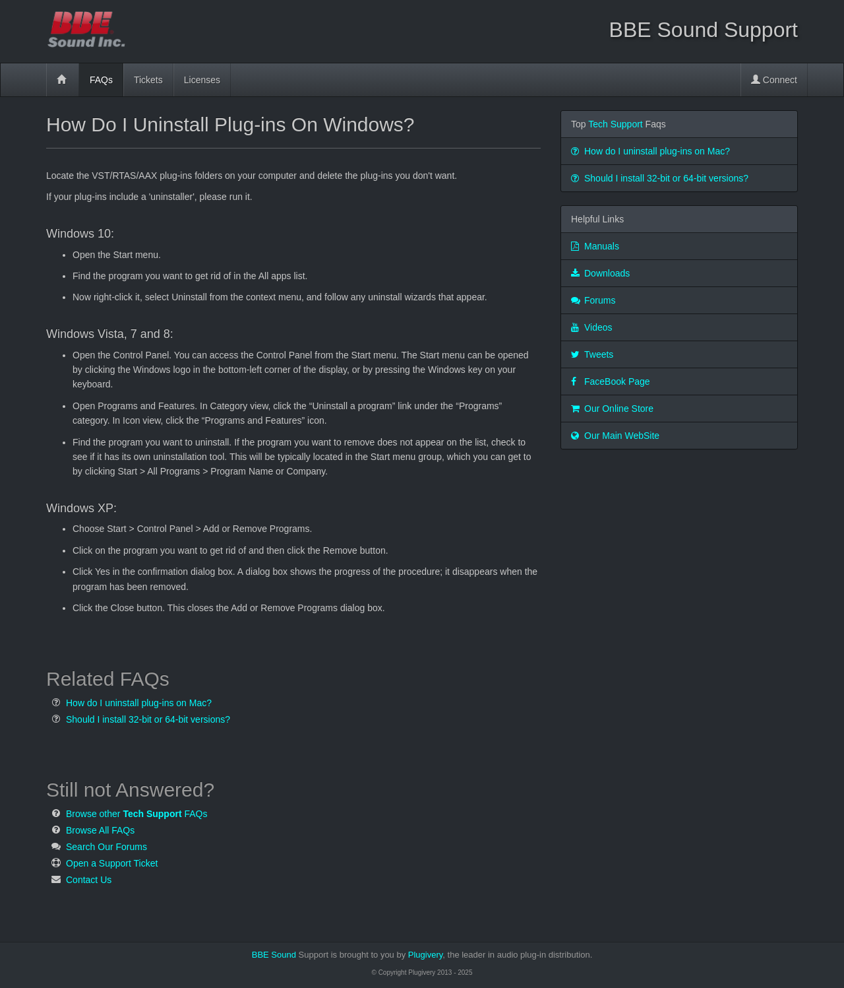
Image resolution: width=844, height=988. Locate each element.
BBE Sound (274, 955)
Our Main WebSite (615, 435)
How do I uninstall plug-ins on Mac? (139, 703)
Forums (593, 300)
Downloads (600, 273)
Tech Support (615, 124)
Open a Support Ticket (112, 863)
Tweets (592, 354)
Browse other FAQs (136, 813)
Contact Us (88, 879)
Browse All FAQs (100, 830)
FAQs (101, 80)
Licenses (202, 80)
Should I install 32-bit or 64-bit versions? (148, 719)
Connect (774, 80)
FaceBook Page (610, 381)
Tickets (148, 80)
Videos (592, 327)
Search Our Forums (106, 846)
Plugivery (499, 955)
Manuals (595, 246)
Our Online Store (612, 408)
